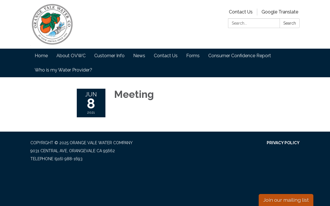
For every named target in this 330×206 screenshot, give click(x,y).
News (139, 55)
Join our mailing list (286, 200)
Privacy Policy (283, 142)
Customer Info (109, 55)
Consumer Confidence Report (239, 55)
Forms (193, 55)
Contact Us (241, 12)
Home (41, 55)
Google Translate (280, 12)
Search (289, 23)
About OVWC (71, 55)
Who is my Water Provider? (63, 70)
